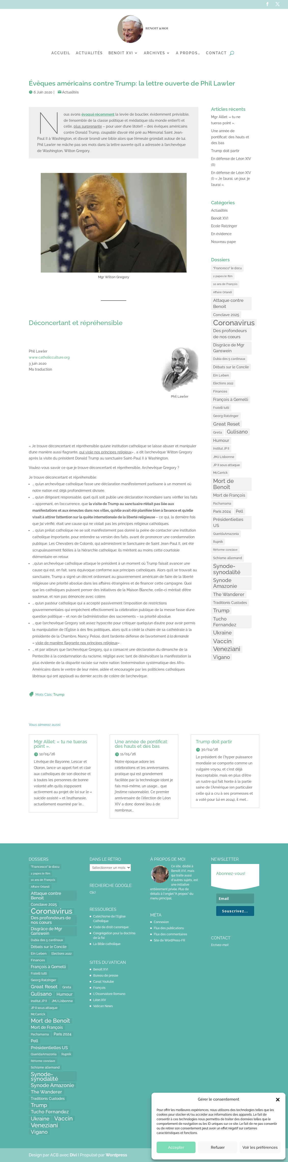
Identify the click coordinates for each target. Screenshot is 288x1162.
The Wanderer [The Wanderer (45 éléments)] (228, 594)
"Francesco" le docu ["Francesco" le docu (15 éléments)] (227, 268)
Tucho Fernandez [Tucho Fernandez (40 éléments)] (224, 622)
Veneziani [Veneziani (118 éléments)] (226, 649)
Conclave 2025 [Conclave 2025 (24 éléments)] (226, 315)
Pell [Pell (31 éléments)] (239, 511)
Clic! (93, 892)
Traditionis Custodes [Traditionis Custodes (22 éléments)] (230, 602)
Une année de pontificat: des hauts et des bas (230, 137)
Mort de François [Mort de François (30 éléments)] (229, 495)
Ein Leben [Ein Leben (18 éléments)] (221, 375)
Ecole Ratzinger (224, 226)
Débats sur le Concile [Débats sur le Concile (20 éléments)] (231, 367)
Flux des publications (169, 928)
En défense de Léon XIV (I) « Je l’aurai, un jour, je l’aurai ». (231, 179)
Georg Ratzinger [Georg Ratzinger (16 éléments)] (226, 416)
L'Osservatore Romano (109, 994)
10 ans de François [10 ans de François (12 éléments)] (225, 284)
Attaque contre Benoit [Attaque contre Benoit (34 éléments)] (228, 303)
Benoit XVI (120, 53)
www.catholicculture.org (49, 357)
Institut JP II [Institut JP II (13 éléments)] (221, 448)
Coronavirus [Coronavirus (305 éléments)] (234, 322)
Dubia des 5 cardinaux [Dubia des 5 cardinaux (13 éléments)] (229, 359)
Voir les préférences (260, 1147)
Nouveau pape (223, 242)
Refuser (218, 1147)
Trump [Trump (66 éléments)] (221, 610)
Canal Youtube (103, 981)
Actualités (89, 53)
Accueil (60, 53)
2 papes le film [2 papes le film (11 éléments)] (222, 276)
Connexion (161, 922)
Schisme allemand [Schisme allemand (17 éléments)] (227, 558)
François (99, 988)
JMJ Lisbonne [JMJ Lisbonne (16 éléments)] (223, 457)
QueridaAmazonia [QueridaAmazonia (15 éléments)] (226, 534)
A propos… (188, 53)
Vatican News (103, 1006)
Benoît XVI (219, 218)
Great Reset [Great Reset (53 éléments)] (226, 424)
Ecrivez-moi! (220, 945)
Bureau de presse (105, 975)
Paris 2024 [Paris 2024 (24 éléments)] (222, 511)
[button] (277, 1099)
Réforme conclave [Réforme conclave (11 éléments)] (225, 549)
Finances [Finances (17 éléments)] (220, 391)
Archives (154, 53)
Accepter (176, 1147)
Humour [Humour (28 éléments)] (221, 440)
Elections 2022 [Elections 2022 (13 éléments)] (223, 383)
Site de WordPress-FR (169, 940)
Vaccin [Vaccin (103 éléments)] (222, 641)
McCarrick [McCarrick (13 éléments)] (220, 473)
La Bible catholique (106, 944)
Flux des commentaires (170, 934)
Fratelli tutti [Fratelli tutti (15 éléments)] (221, 408)
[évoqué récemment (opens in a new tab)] (97, 114)
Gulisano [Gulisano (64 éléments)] (237, 432)
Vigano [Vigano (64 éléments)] (221, 657)
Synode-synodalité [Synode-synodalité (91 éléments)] (226, 569)
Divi (74, 1155)
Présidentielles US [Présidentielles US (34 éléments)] (228, 522)
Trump (58, 695)
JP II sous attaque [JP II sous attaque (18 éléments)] (226, 465)
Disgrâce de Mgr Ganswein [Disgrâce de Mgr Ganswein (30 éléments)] (228, 348)
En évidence (221, 234)
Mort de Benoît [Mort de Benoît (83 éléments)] (223, 484)
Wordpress (116, 1155)
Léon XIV (99, 1000)
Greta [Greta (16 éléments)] (217, 432)
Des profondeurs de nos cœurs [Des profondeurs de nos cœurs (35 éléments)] (230, 333)
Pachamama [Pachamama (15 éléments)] (222, 503)
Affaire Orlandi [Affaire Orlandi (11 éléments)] (222, 292)
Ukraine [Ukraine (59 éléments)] (222, 633)
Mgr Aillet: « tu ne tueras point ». (60, 744)
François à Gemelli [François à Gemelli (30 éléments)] (230, 399)
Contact (216, 53)
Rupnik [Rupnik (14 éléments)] (218, 542)
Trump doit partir (225, 151)
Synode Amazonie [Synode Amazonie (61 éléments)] (225, 583)
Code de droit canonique (111, 927)
